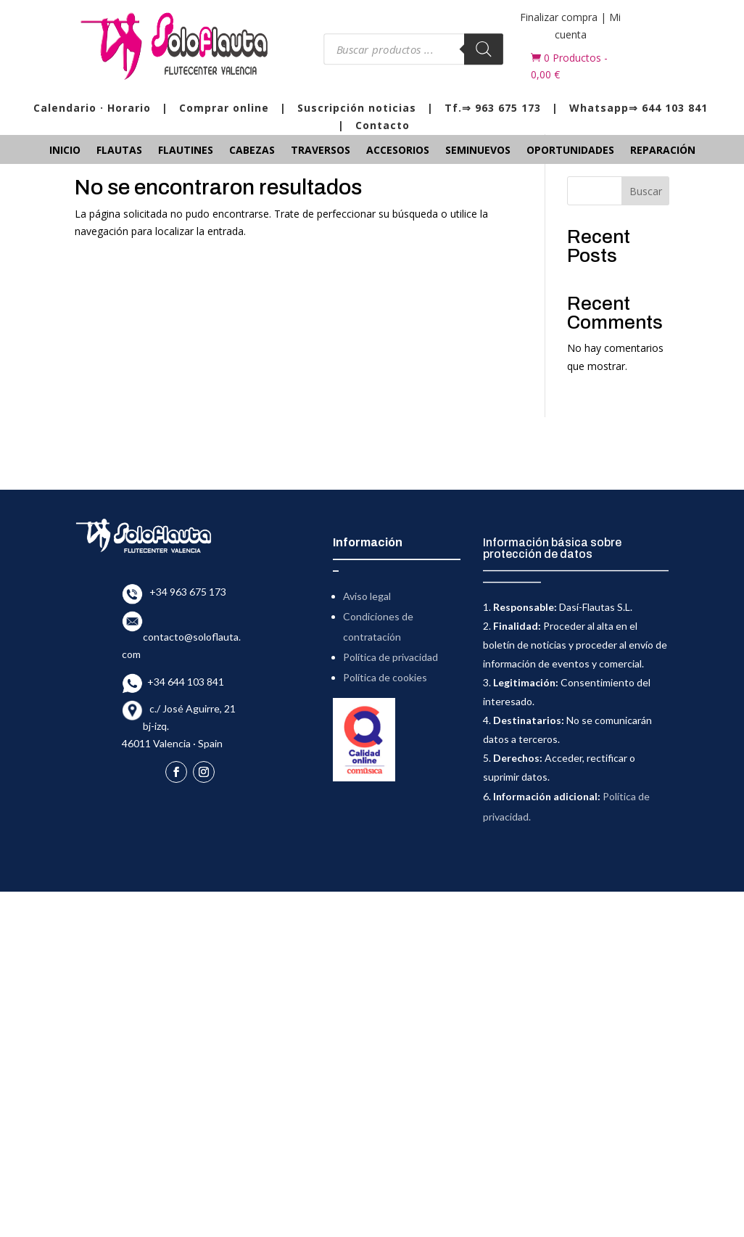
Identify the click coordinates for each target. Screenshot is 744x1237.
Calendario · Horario (92, 108)
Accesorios (397, 151)
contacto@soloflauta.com (181, 636)
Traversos (320, 151)
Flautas (119, 151)
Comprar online (224, 108)
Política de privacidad (390, 657)
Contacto (382, 125)
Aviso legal (367, 596)
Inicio (64, 151)
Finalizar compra (559, 17)
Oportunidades (570, 151)
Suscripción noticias (356, 108)
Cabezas (252, 151)
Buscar (645, 191)
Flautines (185, 151)
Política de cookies (385, 677)
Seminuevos (478, 151)
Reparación (662, 151)
